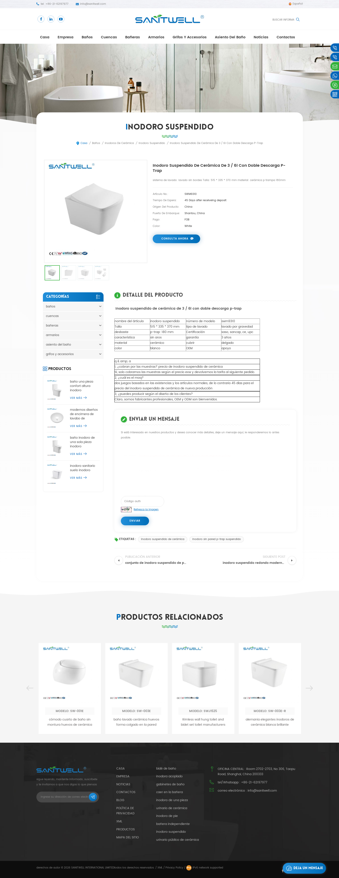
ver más (78, 398)
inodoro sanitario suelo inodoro (82, 468)
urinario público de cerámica (177, 840)
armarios (156, 37)
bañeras (132, 37)
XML (159, 868)
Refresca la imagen (146, 510)
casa (44, 37)
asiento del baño (230, 37)
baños (87, 37)
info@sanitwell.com (93, 4)
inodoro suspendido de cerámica (162, 539)
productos (125, 829)
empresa (65, 37)
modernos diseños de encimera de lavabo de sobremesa (84, 414)
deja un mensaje (303, 868)
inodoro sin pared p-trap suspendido (216, 539)
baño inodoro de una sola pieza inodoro (82, 442)
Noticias (261, 37)
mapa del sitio (127, 837)
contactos (286, 37)
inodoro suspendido (171, 832)
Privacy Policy (174, 868)
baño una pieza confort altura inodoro (81, 386)
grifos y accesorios (190, 37)
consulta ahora (174, 239)
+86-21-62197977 (56, 4)
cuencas (109, 37)
